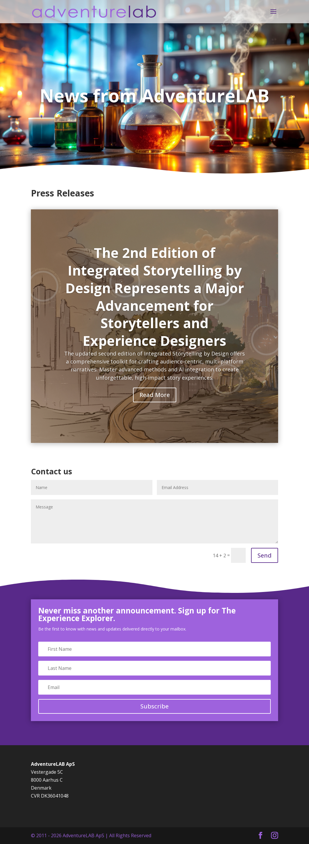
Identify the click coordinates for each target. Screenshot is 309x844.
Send (265, 555)
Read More (154, 395)
